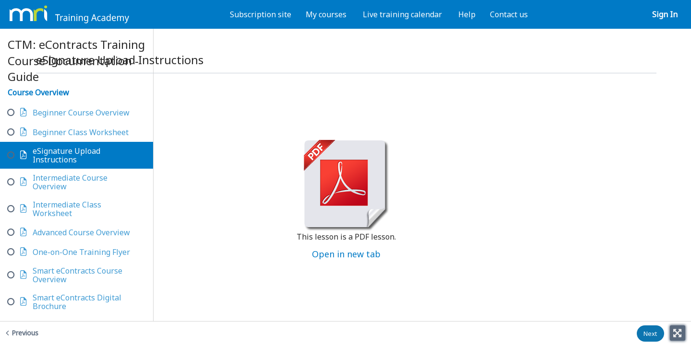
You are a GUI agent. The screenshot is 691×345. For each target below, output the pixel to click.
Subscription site (260, 14)
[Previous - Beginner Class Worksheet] (66, 333)
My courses (326, 14)
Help (467, 14)
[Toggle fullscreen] (677, 333)
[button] (650, 333)
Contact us (509, 14)
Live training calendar (402, 14)
